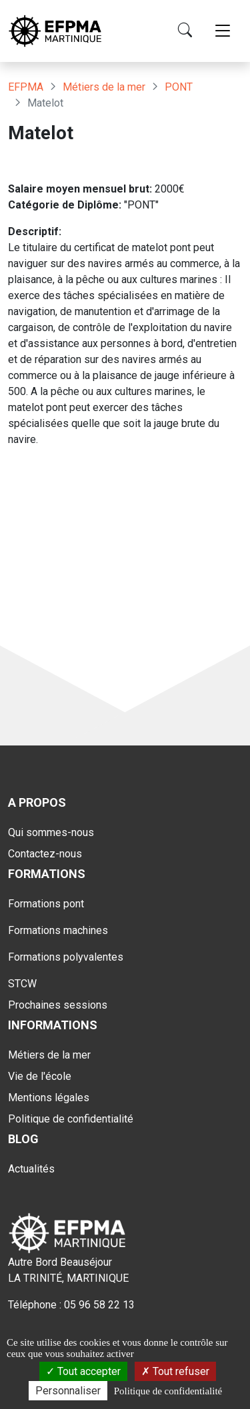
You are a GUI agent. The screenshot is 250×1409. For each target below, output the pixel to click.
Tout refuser (175, 1371)
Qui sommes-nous (51, 832)
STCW (22, 983)
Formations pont (46, 903)
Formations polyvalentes (65, 957)
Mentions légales (48, 1097)
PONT (179, 87)
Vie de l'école (39, 1076)
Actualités (31, 1169)
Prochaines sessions (57, 1005)
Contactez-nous (45, 853)
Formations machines (58, 930)
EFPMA (25, 87)
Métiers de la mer (104, 87)
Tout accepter (83, 1371)
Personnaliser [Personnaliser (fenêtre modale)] (68, 1390)
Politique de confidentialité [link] (168, 1391)
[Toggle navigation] (222, 30)
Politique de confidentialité (70, 1119)
